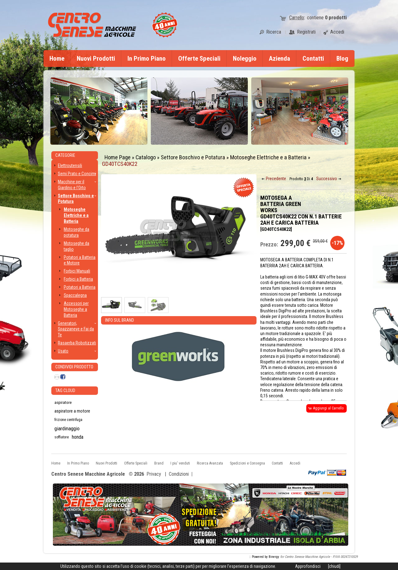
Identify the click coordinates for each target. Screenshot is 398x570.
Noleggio (245, 58)
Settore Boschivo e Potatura (193, 157)
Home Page (117, 157)
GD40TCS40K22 (119, 164)
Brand (159, 463)
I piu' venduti (180, 463)
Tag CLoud (65, 390)
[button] (274, 178)
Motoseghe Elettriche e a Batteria (268, 157)
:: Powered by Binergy (264, 557)
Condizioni (179, 474)
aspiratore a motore (72, 411)
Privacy (153, 474)
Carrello (296, 18)
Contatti (313, 58)
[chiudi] (334, 566)
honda (77, 437)
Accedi (295, 463)
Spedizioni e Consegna (247, 463)
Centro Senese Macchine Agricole (88, 474)
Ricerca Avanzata (210, 463)
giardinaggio (67, 428)
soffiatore (61, 437)
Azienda (279, 58)
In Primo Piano (146, 58)
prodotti (336, 18)
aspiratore (63, 402)
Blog (342, 58)
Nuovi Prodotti (96, 58)
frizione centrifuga (68, 420)
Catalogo (146, 157)
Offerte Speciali (199, 58)
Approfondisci (308, 566)
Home (56, 58)
